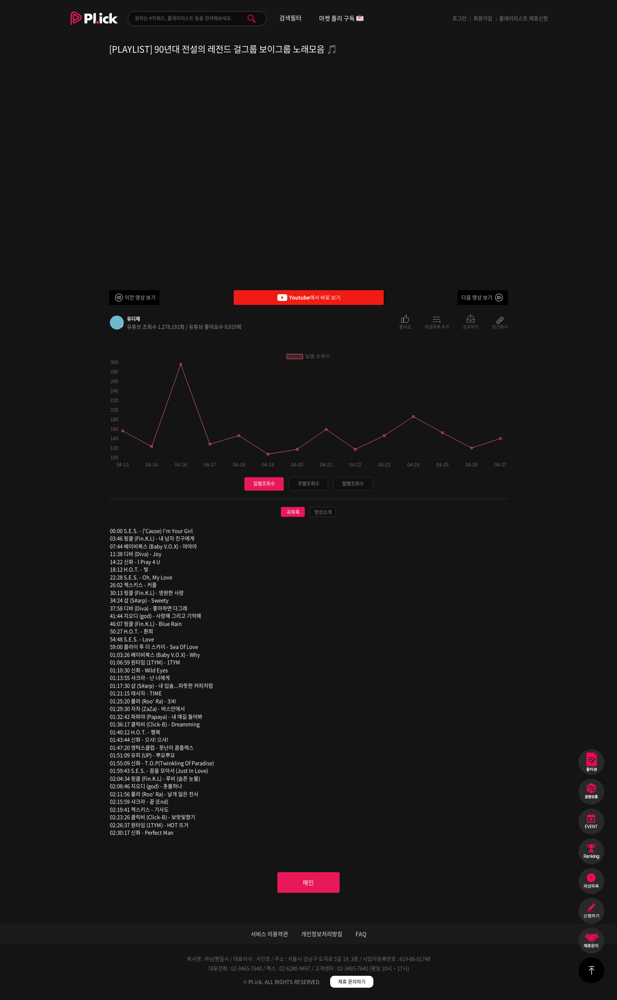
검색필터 (290, 18)
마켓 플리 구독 (341, 19)
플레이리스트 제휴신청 (523, 18)
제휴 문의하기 (351, 984)
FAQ (361, 936)
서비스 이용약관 (269, 936)
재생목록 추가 (437, 326)
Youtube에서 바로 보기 (309, 297)
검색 (251, 18)
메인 (309, 883)
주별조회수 (309, 483)
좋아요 (405, 326)
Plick (94, 24)
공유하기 (471, 326)
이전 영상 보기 (140, 297)
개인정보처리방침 (321, 936)
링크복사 (500, 326)
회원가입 (482, 18)
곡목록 (293, 512)
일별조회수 (264, 483)
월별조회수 (353, 483)
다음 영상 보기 (476, 297)
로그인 (459, 18)
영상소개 (323, 512)
